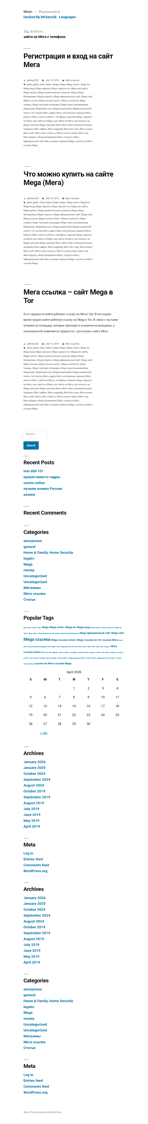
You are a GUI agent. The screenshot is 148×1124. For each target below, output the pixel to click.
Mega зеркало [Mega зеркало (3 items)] (96, 628)
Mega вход (29, 88)
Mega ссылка (30, 100)
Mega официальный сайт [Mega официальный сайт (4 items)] (95, 632)
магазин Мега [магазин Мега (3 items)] (62, 658)
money (28, 570)
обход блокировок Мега (50, 137)
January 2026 (34, 762)
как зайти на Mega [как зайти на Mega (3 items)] (108, 652)
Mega (62, 84)
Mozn (27, 12)
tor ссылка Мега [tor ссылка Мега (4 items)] (108, 639)
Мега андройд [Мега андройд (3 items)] (62, 647)
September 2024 (36, 779)
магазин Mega (37, 125)
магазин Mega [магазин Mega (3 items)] (51, 658)
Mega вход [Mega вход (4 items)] (83, 627)
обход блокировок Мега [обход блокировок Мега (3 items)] (76, 658)
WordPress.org (35, 871)
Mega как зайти (79, 88)
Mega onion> (72, 84)
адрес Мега (56, 112)
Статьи (29, 599)
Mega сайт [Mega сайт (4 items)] (117, 632)
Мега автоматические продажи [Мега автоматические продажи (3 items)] (34, 647)
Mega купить (30, 92)
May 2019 (31, 821)
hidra (42, 84)
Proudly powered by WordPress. (46, 1112)
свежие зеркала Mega (62, 141)
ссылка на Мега (83, 141)
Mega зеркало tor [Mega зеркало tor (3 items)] (108, 628)
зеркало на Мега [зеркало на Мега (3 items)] (95, 652)
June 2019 (31, 815)
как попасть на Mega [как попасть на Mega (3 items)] (37, 658)
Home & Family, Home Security (48, 552)
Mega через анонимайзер (74, 104)
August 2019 (33, 803)
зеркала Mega (74, 117)
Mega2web (29, 108)
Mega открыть (45, 96)
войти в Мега (30, 117)
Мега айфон (40, 129)
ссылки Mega (30, 145)
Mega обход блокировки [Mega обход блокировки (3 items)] (70, 633)
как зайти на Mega (43, 121)
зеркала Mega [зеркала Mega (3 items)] (83, 652)
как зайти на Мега (63, 121)
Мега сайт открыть (45, 133)
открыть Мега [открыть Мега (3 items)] (91, 658)
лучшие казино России (42, 488)
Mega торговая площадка (46, 104)
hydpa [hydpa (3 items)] (39, 628)
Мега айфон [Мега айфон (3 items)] (51, 647)
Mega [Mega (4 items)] (45, 627)
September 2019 (36, 797)
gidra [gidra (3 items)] (25, 628)
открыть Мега (71, 137)
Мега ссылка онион (67, 133)
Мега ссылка (72, 80)
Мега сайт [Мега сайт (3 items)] (91, 647)
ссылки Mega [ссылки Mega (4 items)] (63, 663)
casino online (34, 483)
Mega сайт (86, 96)
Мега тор (83, 133)
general (29, 547)
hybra (49, 84)
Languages (67, 17)
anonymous (32, 541)
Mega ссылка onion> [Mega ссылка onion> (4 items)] (63, 639)
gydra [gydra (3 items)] (30, 628)
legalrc (28, 558)
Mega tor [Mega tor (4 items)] (70, 627)
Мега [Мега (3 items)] (121, 640)
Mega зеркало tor (61, 88)
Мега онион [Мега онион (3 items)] (83, 647)
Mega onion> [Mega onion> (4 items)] (57, 627)
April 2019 (31, 826)
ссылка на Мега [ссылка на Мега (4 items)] (44, 663)
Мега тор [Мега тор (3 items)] (45, 652)
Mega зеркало (43, 88)
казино (29, 494)
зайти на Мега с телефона (52, 117)
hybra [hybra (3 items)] (34, 628)
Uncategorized (35, 576)
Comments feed (36, 865)
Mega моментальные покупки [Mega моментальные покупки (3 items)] (49, 633)
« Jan (43, 733)
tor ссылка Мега (40, 112)
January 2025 (34, 768)
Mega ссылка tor (70, 100)
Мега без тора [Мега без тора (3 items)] (73, 647)
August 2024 (33, 785)
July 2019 (31, 809)
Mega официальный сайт (67, 96)
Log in (28, 853)
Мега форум (29, 137)
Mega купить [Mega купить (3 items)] (33, 633)
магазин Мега (53, 125)
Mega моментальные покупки (54, 92)
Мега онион (86, 129)
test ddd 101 (33, 471)
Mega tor (85, 84)
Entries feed (33, 859)
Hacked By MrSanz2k (40, 17)
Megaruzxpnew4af (62, 108)
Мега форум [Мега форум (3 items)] (53, 652)
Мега (64, 125)
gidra (29, 84)
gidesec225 (33, 80)
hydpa (56, 84)
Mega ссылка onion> (49, 100)
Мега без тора (71, 129)
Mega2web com (44, 108)
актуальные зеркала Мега (77, 112)
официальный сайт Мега (36, 141)
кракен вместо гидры (41, 477)
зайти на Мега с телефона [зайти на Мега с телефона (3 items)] (68, 652)
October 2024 (34, 773)
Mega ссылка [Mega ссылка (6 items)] (36, 639)
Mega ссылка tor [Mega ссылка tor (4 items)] (87, 639)
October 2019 (34, 791)
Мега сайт (28, 133)
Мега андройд (55, 129)
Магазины (32, 588)
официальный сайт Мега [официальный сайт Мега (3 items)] (106, 658)
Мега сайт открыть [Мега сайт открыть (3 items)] (103, 647)
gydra (36, 84)
